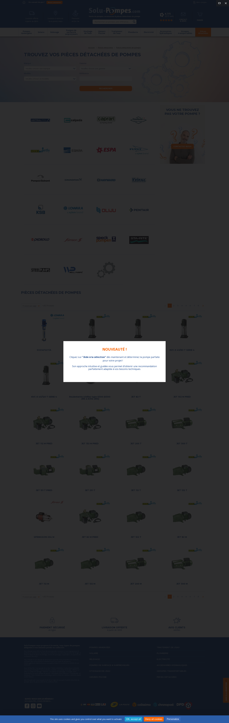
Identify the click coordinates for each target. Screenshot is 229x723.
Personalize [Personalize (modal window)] (173, 719)
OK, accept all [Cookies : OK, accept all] (133, 719)
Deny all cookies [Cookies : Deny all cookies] (153, 719)
